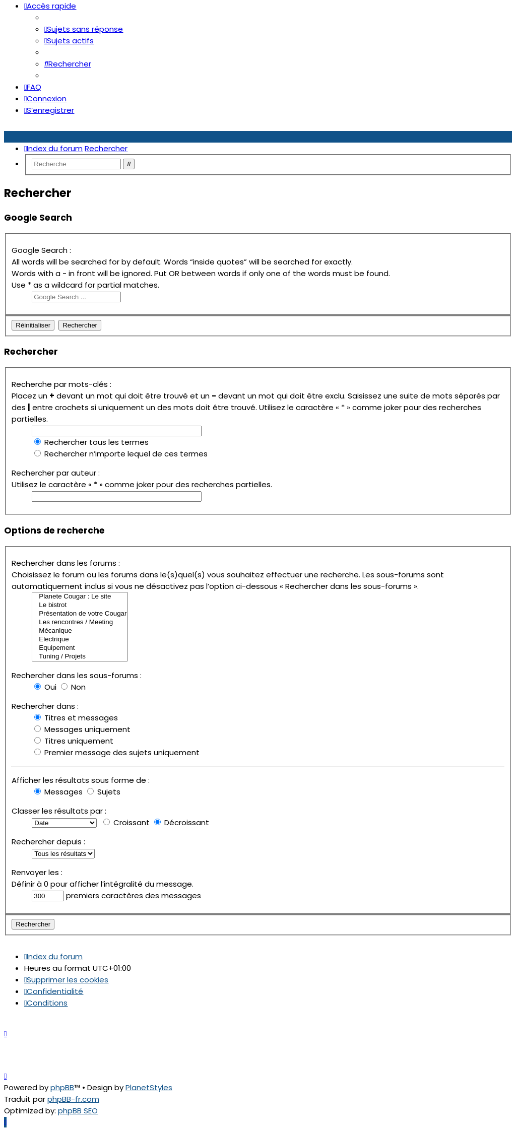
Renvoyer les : (37, 872)
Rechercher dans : (45, 706)
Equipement (79, 648)
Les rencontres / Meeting (79, 622)
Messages (58, 791)
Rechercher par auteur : (56, 473)
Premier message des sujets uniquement (117, 752)
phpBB (62, 1087)
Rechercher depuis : (48, 841)
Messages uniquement (82, 729)
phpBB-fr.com (73, 1099)
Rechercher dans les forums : (66, 563)
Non (73, 687)
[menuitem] (83, 29)
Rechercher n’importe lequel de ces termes (121, 453)
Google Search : (41, 250)
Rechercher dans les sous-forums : (77, 675)
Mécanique (79, 631)
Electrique (79, 639)
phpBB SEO (78, 1110)
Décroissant (181, 822)
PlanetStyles (148, 1087)
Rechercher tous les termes (91, 442)
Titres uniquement (73, 741)
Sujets (103, 791)
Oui (45, 687)
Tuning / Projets (79, 656)
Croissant (126, 822)
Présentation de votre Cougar (79, 614)
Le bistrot (79, 605)
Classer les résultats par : (59, 811)
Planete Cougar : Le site (79, 596)
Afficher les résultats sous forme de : (81, 780)
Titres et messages (76, 717)
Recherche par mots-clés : (61, 384)
